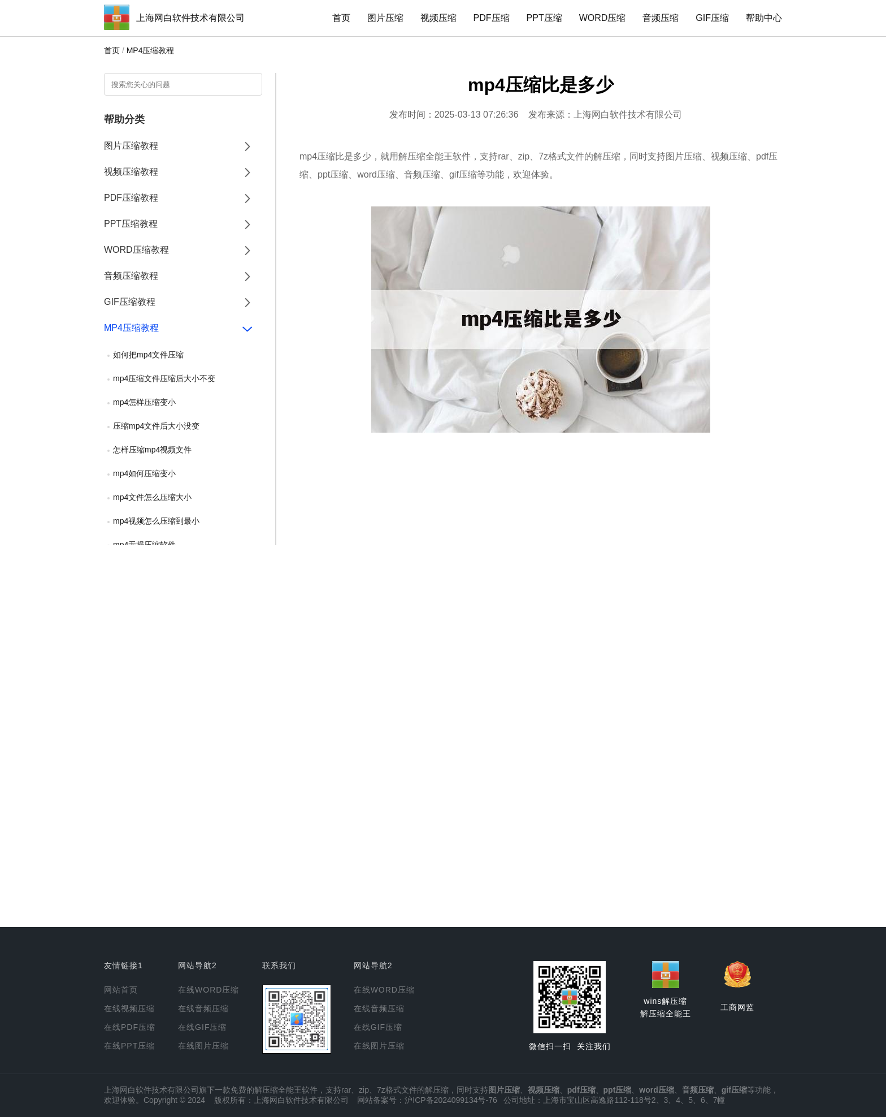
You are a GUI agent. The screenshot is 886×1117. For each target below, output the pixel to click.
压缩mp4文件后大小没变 (156, 425)
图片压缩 (385, 18)
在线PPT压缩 (129, 1045)
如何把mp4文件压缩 (148, 354)
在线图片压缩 (203, 1045)
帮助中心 (764, 18)
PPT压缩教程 (131, 223)
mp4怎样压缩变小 (144, 402)
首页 (341, 18)
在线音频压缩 (203, 1008)
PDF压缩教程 (131, 197)
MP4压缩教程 (151, 50)
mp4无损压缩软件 (144, 544)
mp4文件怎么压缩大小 (152, 497)
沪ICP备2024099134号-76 (451, 1100)
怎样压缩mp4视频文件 (152, 449)
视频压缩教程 (131, 171)
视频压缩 (438, 18)
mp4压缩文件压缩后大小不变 (164, 378)
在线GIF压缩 (202, 1027)
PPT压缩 (544, 18)
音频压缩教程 (131, 276)
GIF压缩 (712, 18)
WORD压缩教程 (136, 250)
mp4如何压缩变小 (144, 473)
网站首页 (121, 989)
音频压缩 (660, 18)
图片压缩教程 (131, 145)
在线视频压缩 (129, 1008)
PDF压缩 (492, 18)
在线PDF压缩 (129, 1027)
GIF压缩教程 (129, 302)
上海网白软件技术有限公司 (190, 18)
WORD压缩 (602, 18)
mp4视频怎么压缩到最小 (156, 520)
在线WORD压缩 (208, 989)
